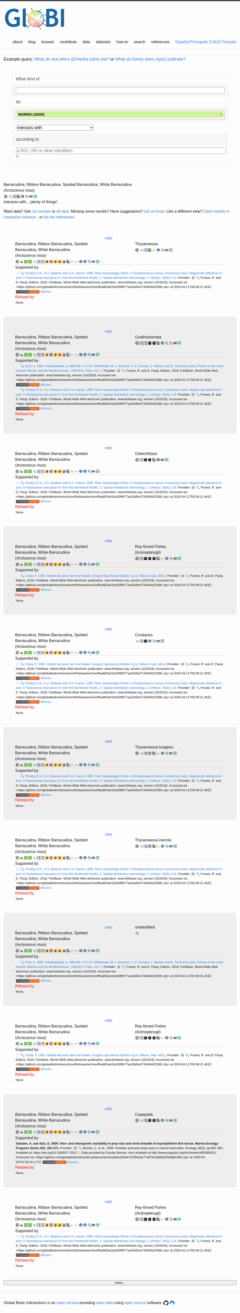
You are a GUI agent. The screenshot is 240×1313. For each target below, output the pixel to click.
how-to (122, 42)
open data (104, 1303)
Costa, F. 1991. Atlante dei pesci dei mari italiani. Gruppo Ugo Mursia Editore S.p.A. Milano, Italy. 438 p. (96, 576)
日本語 (215, 42)
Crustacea (144, 635)
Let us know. (154, 211)
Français (229, 42)
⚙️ (193, 277)
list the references (59, 217)
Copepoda (144, 1114)
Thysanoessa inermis (153, 840)
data (86, 42)
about (17, 42)
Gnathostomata (148, 337)
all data (62, 211)
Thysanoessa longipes (154, 747)
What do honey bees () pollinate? (150, 59)
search (139, 42)
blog (32, 42)
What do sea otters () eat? (71, 59)
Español (182, 42)
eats (108, 238)
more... (120, 1283)
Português (199, 42)
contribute (68, 42)
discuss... (46, 291)
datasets (103, 42)
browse (47, 42)
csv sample (41, 211)
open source (135, 1303)
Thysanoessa (146, 244)
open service (67, 1303)
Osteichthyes (146, 454)
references (160, 42)
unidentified (145, 927)
